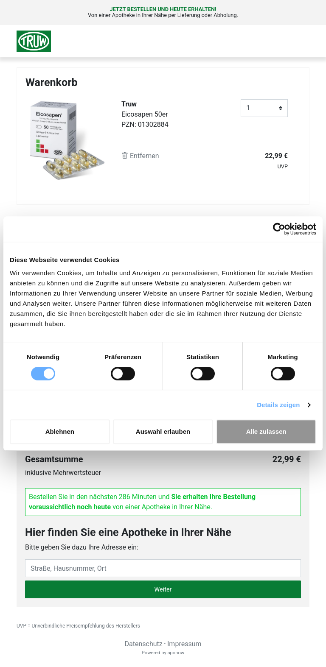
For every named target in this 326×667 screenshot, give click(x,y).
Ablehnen (59, 431)
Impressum (184, 644)
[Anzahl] (264, 108)
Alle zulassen (266, 431)
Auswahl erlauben (163, 431)
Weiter (163, 589)
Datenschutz (143, 644)
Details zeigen (278, 404)
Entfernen (140, 156)
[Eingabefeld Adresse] (163, 568)
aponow (175, 653)
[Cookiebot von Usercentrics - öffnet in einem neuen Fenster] (279, 229)
